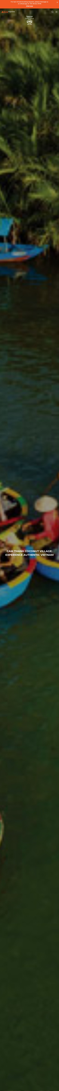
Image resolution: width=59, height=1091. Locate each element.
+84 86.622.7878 (35, 4)
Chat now (29, 6)
